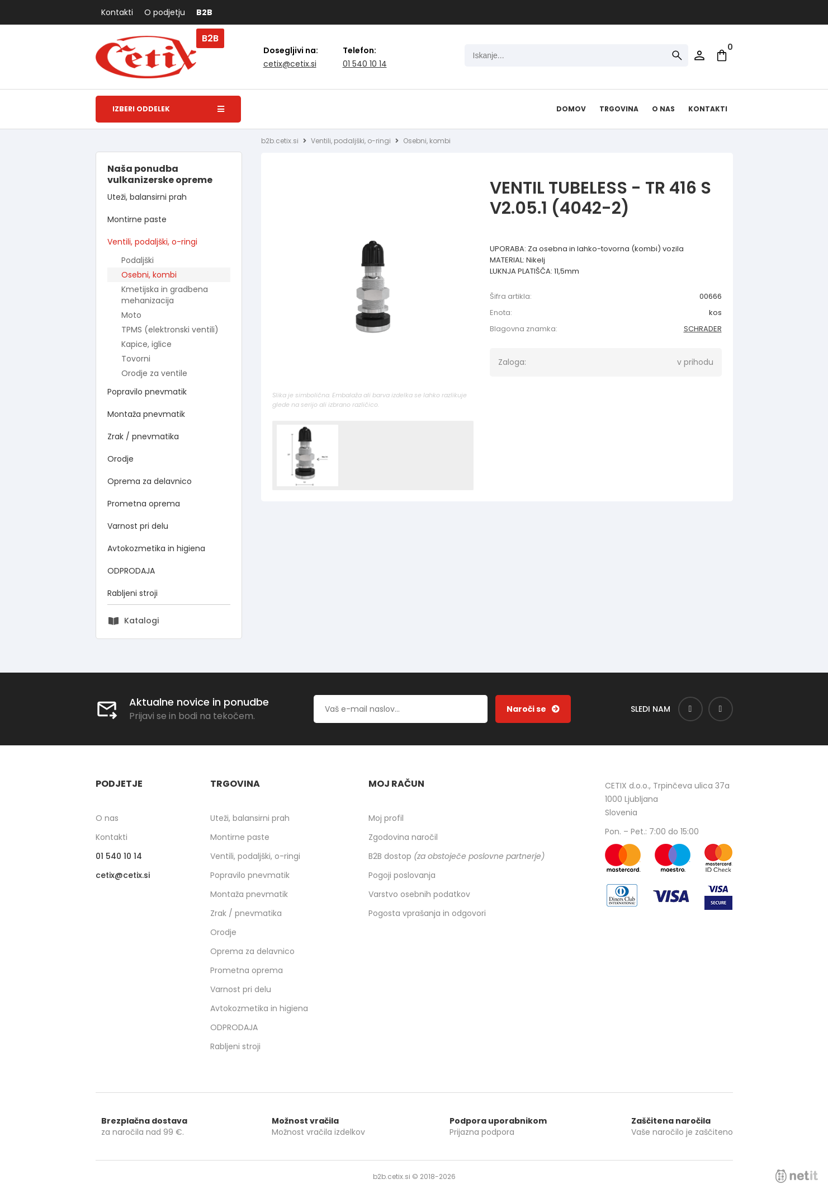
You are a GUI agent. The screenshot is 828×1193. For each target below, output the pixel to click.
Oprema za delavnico (149, 481)
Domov (571, 109)
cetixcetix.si (289, 63)
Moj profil (386, 818)
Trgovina (618, 109)
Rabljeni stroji (132, 593)
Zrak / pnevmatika (143, 436)
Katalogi (141, 620)
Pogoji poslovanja (402, 875)
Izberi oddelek (168, 109)
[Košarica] (722, 55)
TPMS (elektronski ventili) (170, 329)
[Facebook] (690, 709)
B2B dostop (456, 856)
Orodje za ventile (154, 373)
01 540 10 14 (365, 63)
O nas (663, 109)
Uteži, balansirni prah (147, 197)
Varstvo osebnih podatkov (419, 894)
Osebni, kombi (149, 274)
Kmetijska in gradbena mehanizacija (164, 295)
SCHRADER (703, 328)
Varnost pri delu (137, 526)
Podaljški (137, 260)
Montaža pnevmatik (146, 414)
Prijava (699, 55)
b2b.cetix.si (280, 140)
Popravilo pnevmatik (147, 391)
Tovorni (135, 358)
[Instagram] (720, 709)
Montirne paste (137, 219)
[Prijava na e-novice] (533, 709)
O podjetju (164, 12)
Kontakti (117, 12)
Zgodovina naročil (403, 837)
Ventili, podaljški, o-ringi (152, 241)
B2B (204, 12)
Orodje (120, 458)
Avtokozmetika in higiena (156, 548)
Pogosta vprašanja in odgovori (427, 913)
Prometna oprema (143, 503)
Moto (131, 315)
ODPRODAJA (131, 570)
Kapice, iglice (146, 344)
